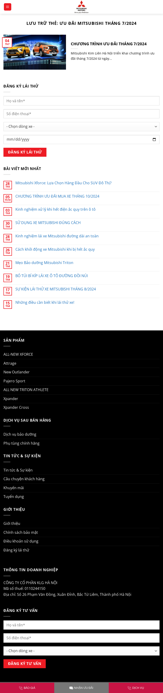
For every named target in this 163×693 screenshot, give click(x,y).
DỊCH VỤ (136, 688)
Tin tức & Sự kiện (18, 470)
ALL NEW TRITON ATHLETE (26, 389)
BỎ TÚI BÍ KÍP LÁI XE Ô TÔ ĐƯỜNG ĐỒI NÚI (51, 276)
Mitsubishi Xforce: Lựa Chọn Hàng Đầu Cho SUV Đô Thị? (63, 183)
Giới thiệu (11, 523)
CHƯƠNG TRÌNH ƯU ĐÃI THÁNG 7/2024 (109, 43)
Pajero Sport (14, 380)
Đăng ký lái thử (16, 550)
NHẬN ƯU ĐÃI (81, 688)
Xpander (10, 398)
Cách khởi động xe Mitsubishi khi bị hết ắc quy (55, 249)
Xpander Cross (16, 407)
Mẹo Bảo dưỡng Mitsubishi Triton (44, 263)
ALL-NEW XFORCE (18, 354)
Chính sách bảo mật (20, 532)
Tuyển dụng (13, 496)
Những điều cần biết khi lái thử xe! (44, 302)
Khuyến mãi (13, 487)
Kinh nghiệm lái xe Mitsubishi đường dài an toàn (57, 236)
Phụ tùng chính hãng (21, 443)
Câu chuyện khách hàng (24, 478)
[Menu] (7, 7)
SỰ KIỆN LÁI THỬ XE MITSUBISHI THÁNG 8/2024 (55, 289)
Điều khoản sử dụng (20, 541)
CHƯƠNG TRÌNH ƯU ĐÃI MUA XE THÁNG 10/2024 (57, 196)
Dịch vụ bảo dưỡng (19, 434)
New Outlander (16, 372)
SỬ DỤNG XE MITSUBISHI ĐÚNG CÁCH (48, 223)
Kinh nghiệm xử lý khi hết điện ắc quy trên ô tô (55, 209)
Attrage (9, 363)
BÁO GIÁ (27, 688)
